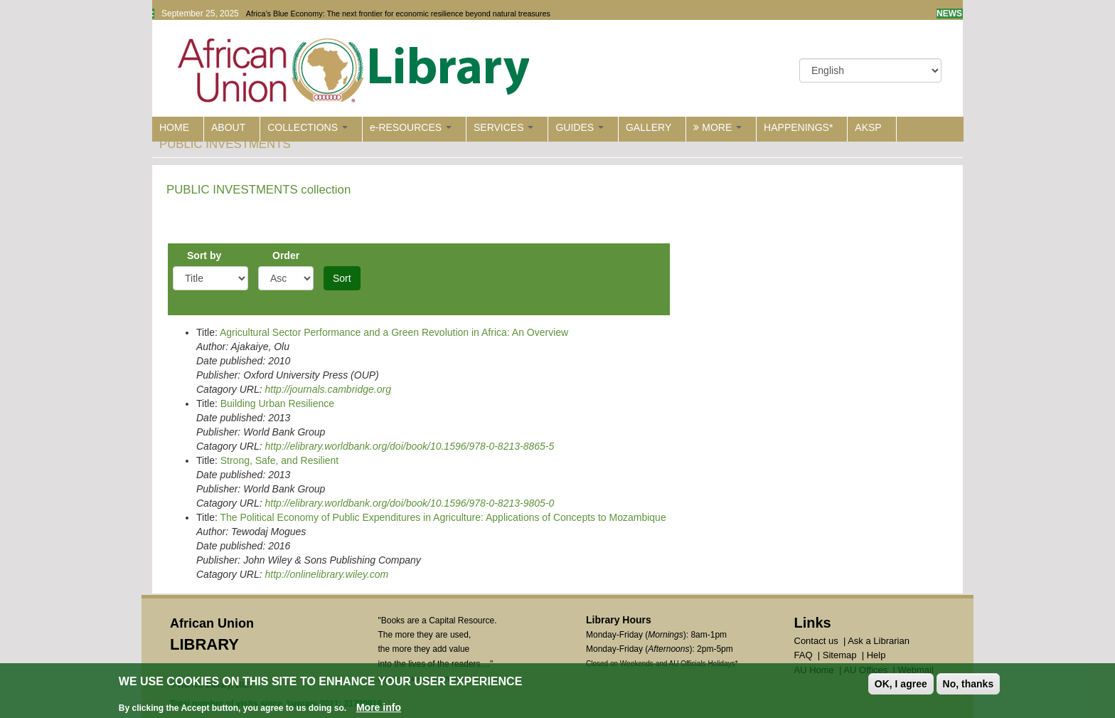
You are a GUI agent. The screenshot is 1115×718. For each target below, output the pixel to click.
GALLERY (648, 127)
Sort (342, 278)
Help (876, 655)
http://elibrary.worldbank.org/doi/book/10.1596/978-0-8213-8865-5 (409, 446)
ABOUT (228, 127)
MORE (717, 127)
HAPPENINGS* (798, 127)
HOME (174, 127)
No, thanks (968, 684)
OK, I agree (901, 684)
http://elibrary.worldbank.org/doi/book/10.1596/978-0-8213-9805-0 (409, 503)
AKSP (868, 127)
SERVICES (503, 127)
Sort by (204, 255)
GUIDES (579, 127)
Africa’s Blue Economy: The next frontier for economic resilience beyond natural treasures (398, 13)
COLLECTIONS (307, 127)
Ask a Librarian (878, 640)
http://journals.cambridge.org (327, 389)
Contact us (816, 640)
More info (378, 708)
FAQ (803, 655)
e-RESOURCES (411, 127)
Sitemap (840, 655)
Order (285, 255)
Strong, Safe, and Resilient (279, 460)
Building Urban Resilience (277, 403)
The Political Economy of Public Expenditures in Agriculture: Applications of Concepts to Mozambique (443, 517)
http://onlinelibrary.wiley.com (326, 574)
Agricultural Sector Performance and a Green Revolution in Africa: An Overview (394, 332)
